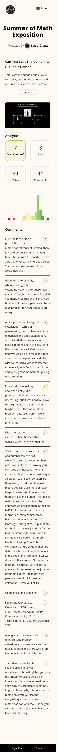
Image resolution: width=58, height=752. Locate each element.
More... (27, 92)
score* (20, 154)
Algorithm (17, 748)
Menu (42, 8)
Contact (39, 748)
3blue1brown (36, 45)
